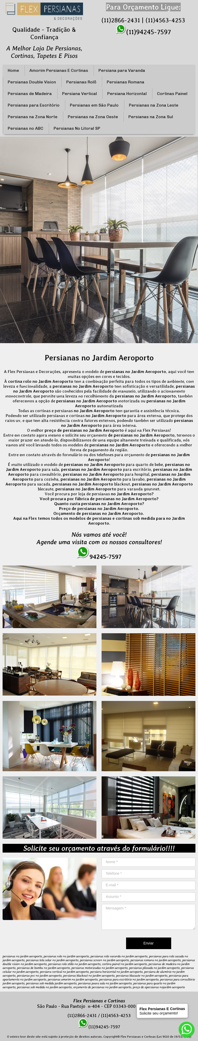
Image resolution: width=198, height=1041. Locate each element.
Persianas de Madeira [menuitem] (30, 93)
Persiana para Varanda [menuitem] (121, 70)
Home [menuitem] (13, 70)
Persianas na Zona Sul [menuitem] (150, 116)
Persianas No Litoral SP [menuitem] (77, 128)
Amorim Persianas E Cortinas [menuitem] (58, 70)
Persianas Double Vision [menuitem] (32, 82)
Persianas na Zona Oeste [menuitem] (93, 116)
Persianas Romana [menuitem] (125, 82)
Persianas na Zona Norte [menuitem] (32, 116)
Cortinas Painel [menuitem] (172, 93)
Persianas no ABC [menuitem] (25, 128)
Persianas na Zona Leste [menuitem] (153, 105)
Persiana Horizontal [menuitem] (127, 93)
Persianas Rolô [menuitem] (81, 82)
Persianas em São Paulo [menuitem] (94, 105)
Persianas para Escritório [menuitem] (34, 105)
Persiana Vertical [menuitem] (79, 93)
